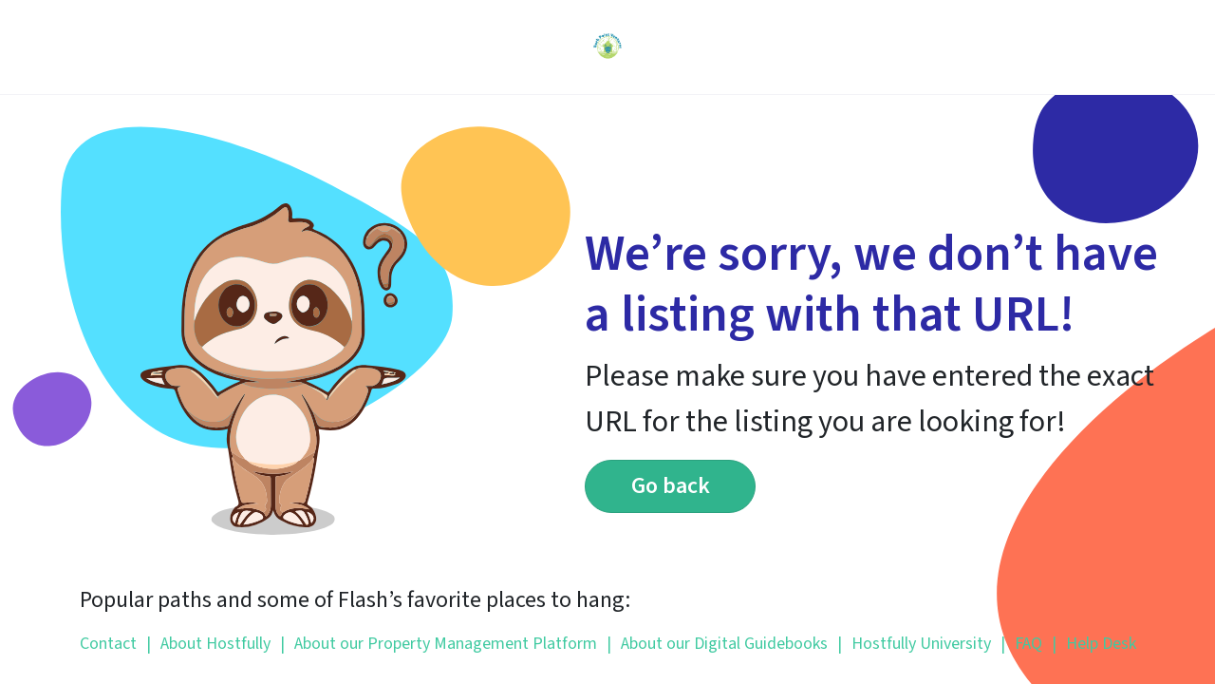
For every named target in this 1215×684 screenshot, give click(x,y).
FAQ (1021, 643)
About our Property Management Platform (438, 643)
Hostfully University (914, 643)
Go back (670, 486)
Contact (108, 644)
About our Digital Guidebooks (717, 643)
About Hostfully (208, 643)
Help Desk (1094, 643)
